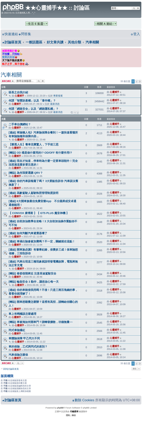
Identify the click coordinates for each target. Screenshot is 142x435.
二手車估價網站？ (20, 124)
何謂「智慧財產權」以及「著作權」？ (32, 100)
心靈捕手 (19, 95)
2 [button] (136, 81)
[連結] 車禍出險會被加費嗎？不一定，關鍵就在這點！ (42, 241)
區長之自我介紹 (18, 92)
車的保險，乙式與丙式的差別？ (28, 346)
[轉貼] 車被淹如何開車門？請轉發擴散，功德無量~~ (41, 321)
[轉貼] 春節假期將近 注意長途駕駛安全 (32, 273)
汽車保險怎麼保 (18, 354)
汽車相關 (11, 75)
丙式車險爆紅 (17, 330)
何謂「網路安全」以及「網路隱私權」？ (34, 108)
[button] (140, 81)
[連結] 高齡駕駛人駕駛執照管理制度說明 (33, 192)
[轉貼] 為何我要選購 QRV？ (26, 172)
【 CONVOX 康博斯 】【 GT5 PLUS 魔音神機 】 (39, 213)
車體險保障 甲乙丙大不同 (24, 338)
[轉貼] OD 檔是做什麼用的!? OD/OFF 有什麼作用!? (40, 152)
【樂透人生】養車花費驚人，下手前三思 (34, 144)
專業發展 (58, 95)
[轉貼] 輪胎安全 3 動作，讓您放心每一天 (34, 281)
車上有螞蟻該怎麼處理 (22, 313)
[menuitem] (25, 34)
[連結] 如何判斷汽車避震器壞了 (28, 233)
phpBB (60, 408)
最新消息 (55, 104)
